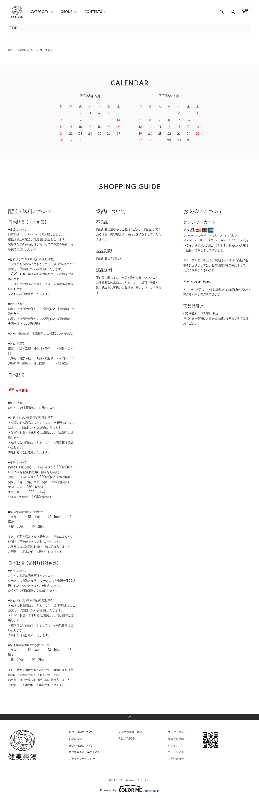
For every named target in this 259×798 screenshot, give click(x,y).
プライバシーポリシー (82, 758)
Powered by (129, 788)
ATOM (131, 738)
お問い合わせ (176, 758)
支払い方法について (80, 745)
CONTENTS (93, 12)
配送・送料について (80, 732)
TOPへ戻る (129, 717)
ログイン (173, 745)
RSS (121, 738)
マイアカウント (177, 732)
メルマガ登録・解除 (130, 732)
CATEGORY (39, 12)
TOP (13, 28)
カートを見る (176, 752)
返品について (77, 738)
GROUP (66, 12)
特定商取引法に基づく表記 (84, 752)
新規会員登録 (176, 738)
